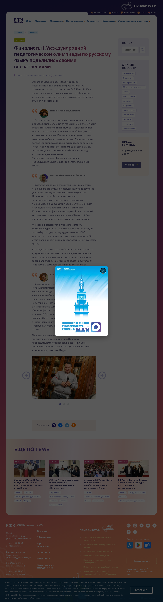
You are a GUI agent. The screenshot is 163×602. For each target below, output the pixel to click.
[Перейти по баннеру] (81, 301)
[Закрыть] (103, 270)
